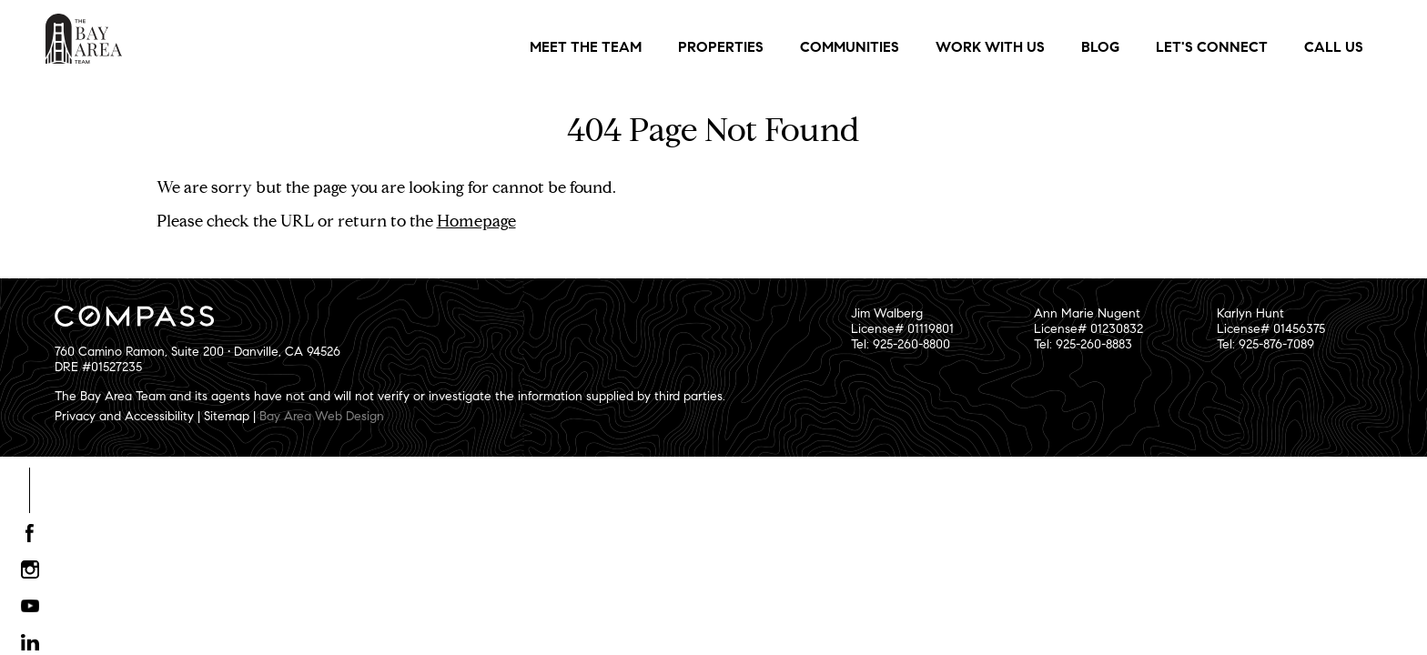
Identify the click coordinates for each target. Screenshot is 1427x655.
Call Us (1333, 46)
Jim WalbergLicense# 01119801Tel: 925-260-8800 (902, 329)
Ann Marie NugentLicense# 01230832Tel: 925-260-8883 (1088, 329)
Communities (849, 46)
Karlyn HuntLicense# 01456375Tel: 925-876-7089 (1271, 329)
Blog (1100, 46)
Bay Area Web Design (321, 416)
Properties (721, 46)
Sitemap (226, 416)
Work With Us (990, 46)
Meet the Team (586, 46)
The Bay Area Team (84, 39)
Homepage (476, 221)
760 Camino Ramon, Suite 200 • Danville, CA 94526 (197, 351)
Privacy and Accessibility (124, 416)
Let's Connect (1212, 46)
